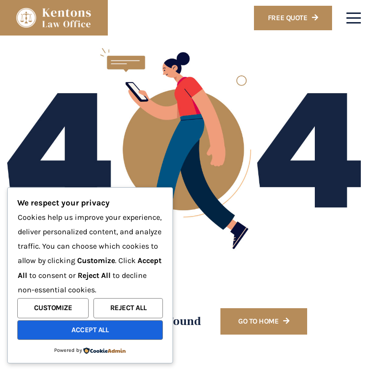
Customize (53, 307)
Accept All (90, 329)
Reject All (128, 307)
